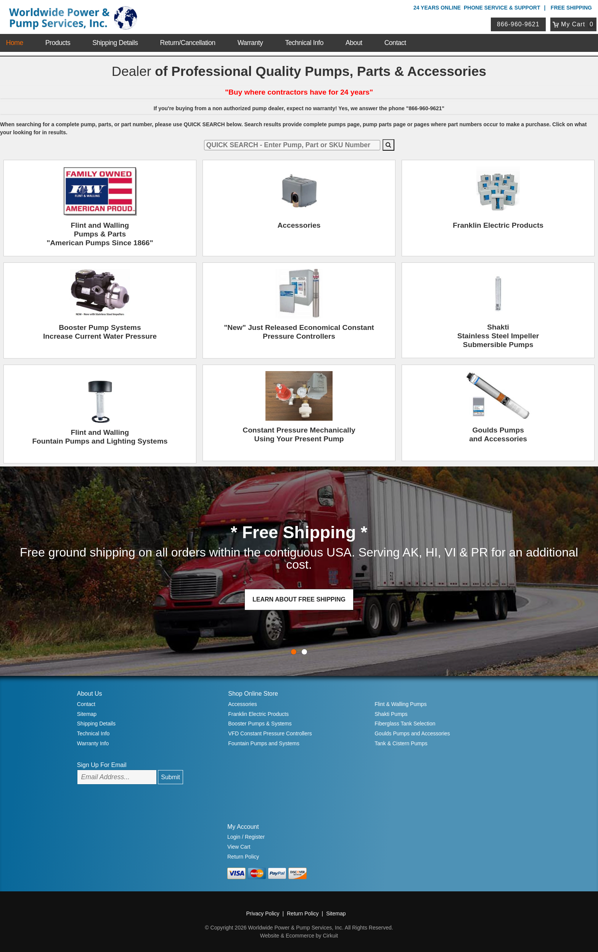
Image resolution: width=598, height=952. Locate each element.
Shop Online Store (253, 693)
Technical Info (304, 43)
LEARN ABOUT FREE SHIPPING (299, 599)
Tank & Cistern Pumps (401, 743)
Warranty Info (93, 743)
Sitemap (86, 714)
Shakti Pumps (391, 714)
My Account (243, 826)
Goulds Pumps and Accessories (412, 733)
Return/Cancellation (187, 43)
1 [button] (304, 652)
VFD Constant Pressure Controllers (270, 733)
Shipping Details (115, 43)
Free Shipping (571, 8)
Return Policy (243, 857)
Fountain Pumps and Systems (263, 743)
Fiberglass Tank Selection (405, 723)
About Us (89, 693)
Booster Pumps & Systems (260, 723)
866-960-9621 (518, 24)
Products (57, 43)
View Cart (238, 847)
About (354, 43)
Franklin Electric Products (258, 714)
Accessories (242, 704)
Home (14, 43)
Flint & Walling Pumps (400, 704)
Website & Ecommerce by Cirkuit (299, 936)
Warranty (250, 43)
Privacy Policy (262, 913)
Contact (395, 43)
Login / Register (246, 837)
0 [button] (294, 652)
